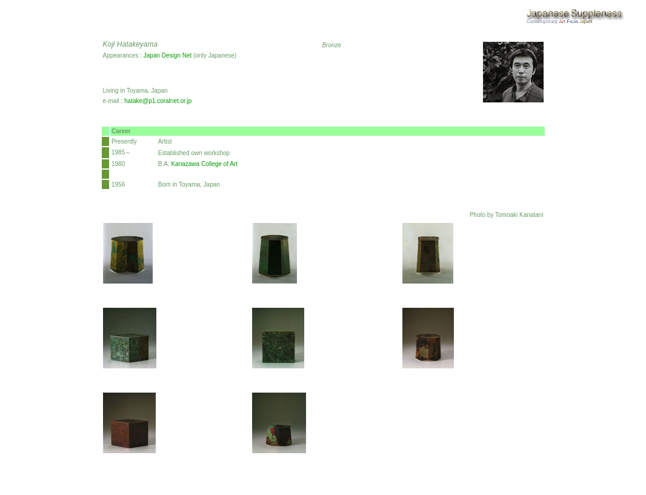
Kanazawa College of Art (204, 164)
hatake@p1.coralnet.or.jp (157, 101)
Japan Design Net (168, 55)
